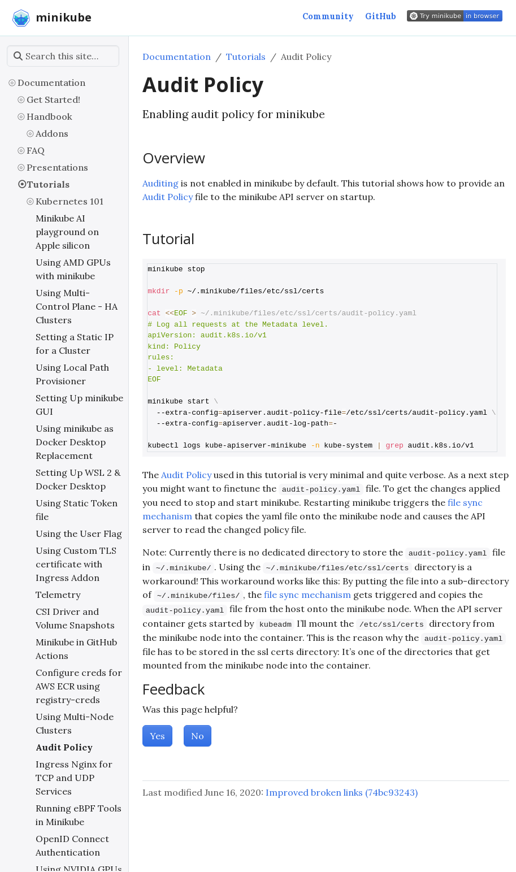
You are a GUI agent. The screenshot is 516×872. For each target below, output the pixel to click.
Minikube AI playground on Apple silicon (67, 231)
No (197, 735)
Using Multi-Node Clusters (75, 723)
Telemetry (58, 594)
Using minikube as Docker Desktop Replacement (75, 442)
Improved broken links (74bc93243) (342, 792)
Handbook (49, 116)
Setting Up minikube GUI (79, 404)
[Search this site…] (63, 56)
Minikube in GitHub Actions (76, 648)
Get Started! (53, 99)
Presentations (57, 167)
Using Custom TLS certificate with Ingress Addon (76, 564)
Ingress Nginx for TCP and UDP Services (74, 777)
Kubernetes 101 (69, 201)
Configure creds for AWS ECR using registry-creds (79, 686)
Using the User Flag (79, 533)
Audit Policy (64, 747)
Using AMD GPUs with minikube (73, 269)
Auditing (160, 183)
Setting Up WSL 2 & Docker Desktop (78, 479)
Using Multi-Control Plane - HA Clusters (77, 306)
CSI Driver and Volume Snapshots (75, 618)
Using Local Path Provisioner (72, 374)
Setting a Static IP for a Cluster (75, 343)
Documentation (51, 82)
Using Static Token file (77, 509)
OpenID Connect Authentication (72, 845)
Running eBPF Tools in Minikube (79, 814)
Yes (157, 735)
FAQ (36, 150)
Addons (52, 133)
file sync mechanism (307, 594)
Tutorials (48, 184)
